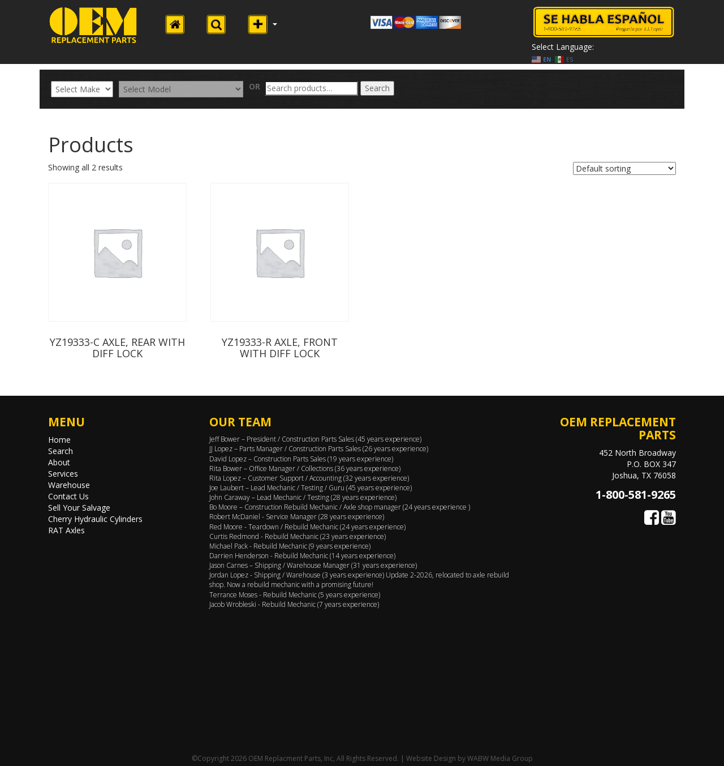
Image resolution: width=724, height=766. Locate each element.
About (59, 462)
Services (63, 473)
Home (59, 439)
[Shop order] (624, 168)
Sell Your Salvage (79, 507)
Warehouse (69, 485)
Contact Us (68, 496)
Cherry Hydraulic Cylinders (95, 518)
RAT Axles (66, 530)
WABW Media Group (500, 758)
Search (377, 88)
